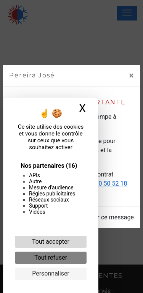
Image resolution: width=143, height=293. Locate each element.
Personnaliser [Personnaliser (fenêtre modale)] (50, 273)
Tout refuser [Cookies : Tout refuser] (50, 257)
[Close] (131, 75)
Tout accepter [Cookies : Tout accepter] (50, 241)
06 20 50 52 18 (107, 183)
